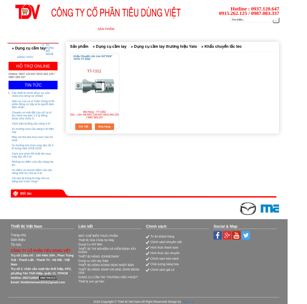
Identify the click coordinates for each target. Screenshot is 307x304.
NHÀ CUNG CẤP (135, 29)
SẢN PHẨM (106, 29)
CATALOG (253, 29)
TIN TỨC (201, 29)
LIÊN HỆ (275, 29)
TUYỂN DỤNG (227, 29)
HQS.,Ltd (188, 301)
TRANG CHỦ (54, 29)
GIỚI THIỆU (80, 29)
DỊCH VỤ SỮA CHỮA (171, 29)
